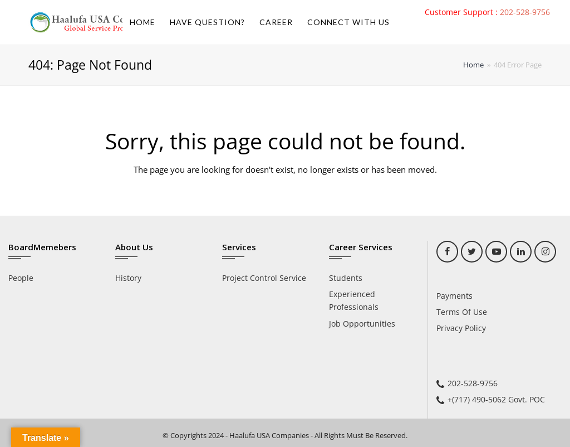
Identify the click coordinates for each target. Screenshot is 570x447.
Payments (454, 295)
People (20, 278)
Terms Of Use (461, 312)
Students (345, 278)
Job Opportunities (362, 323)
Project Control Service (264, 278)
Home (473, 65)
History (128, 278)
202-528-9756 (525, 12)
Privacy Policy (461, 328)
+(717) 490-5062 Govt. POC (496, 399)
